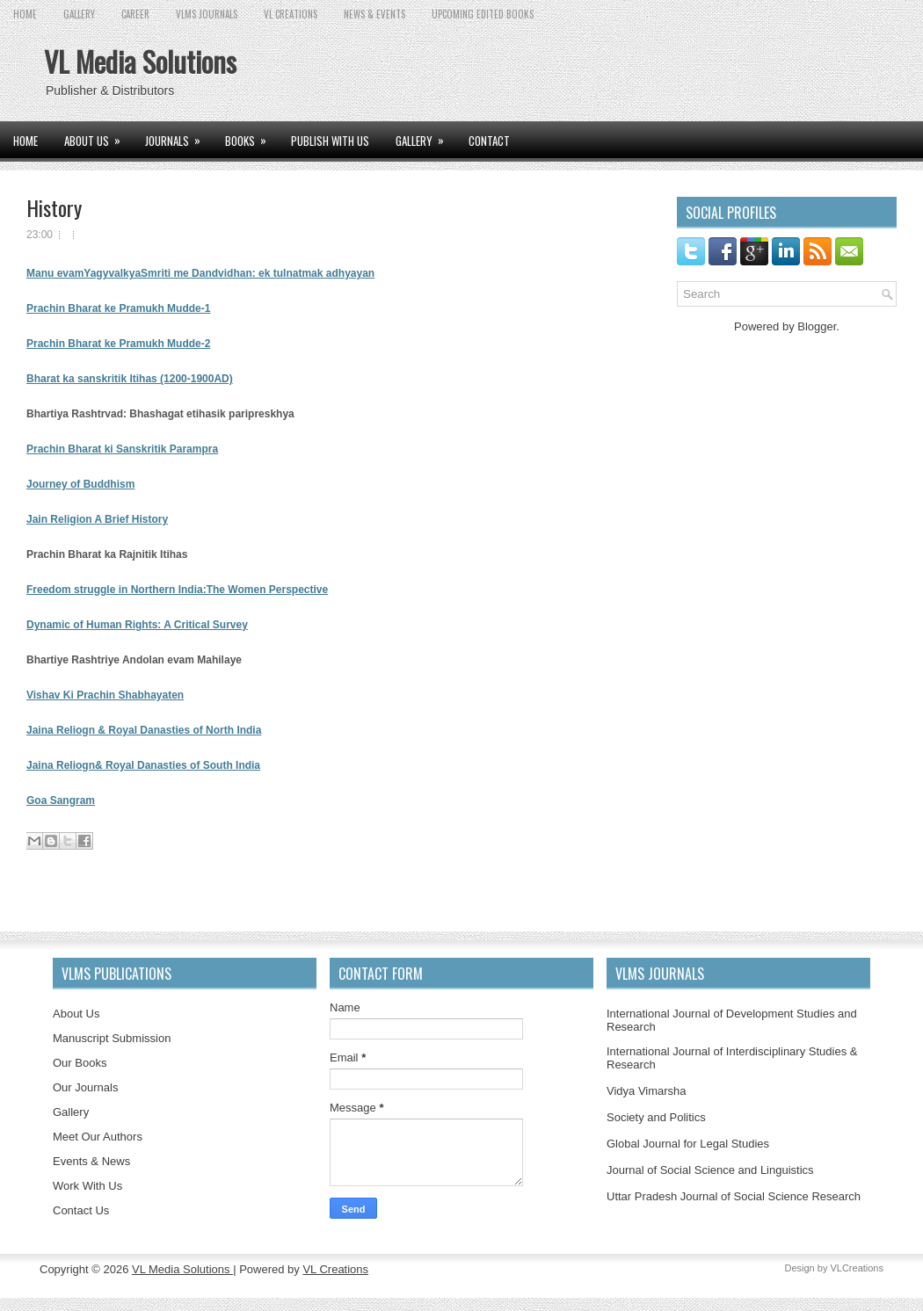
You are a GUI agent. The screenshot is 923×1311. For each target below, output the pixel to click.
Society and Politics (656, 1117)
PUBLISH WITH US (330, 140)
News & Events (374, 14)
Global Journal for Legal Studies (688, 1143)
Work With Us (87, 1185)
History (54, 207)
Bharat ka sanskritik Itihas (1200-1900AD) (129, 379)
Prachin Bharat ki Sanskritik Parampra (122, 449)
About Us (76, 1013)
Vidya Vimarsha (647, 1090)
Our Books (79, 1062)
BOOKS (251, 135)
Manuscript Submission (112, 1038)
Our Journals (85, 1087)
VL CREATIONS (290, 14)
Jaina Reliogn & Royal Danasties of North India (143, 730)
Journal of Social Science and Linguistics (710, 1170)
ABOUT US (98, 135)
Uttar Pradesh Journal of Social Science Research (734, 1196)
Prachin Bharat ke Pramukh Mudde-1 (118, 308)
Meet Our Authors (97, 1136)
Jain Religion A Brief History (97, 519)
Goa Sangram (60, 800)
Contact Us (81, 1210)
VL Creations (335, 1269)
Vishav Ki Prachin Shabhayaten (105, 695)
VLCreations (856, 1268)
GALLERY (79, 14)
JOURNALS (178, 135)
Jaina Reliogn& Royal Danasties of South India (143, 765)
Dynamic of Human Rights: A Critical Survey (137, 625)
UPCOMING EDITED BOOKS (483, 14)
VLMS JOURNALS (206, 14)
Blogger (816, 326)
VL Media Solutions (140, 61)
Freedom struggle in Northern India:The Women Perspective (177, 589)
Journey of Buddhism (80, 484)
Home (25, 14)
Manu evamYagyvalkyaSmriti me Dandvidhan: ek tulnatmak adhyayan (200, 273)
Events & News (91, 1161)
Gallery (71, 1112)
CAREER (135, 14)
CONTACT (489, 140)
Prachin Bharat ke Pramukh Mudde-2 (118, 343)
